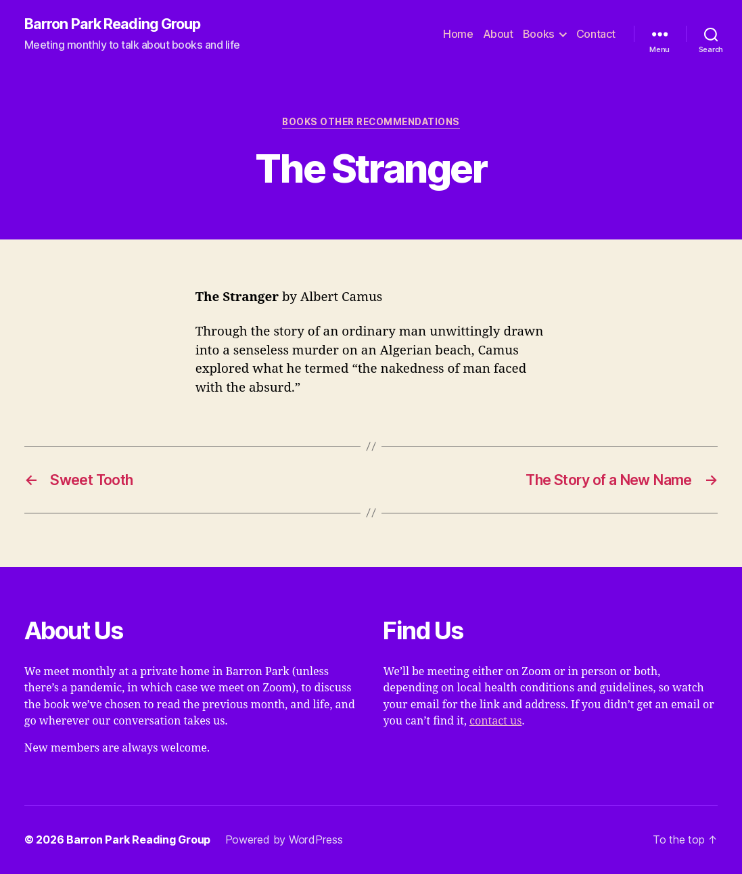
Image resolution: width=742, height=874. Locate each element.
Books (539, 34)
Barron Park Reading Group (112, 24)
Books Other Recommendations (370, 121)
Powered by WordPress (284, 839)
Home (458, 34)
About (498, 34)
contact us (495, 721)
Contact (596, 34)
